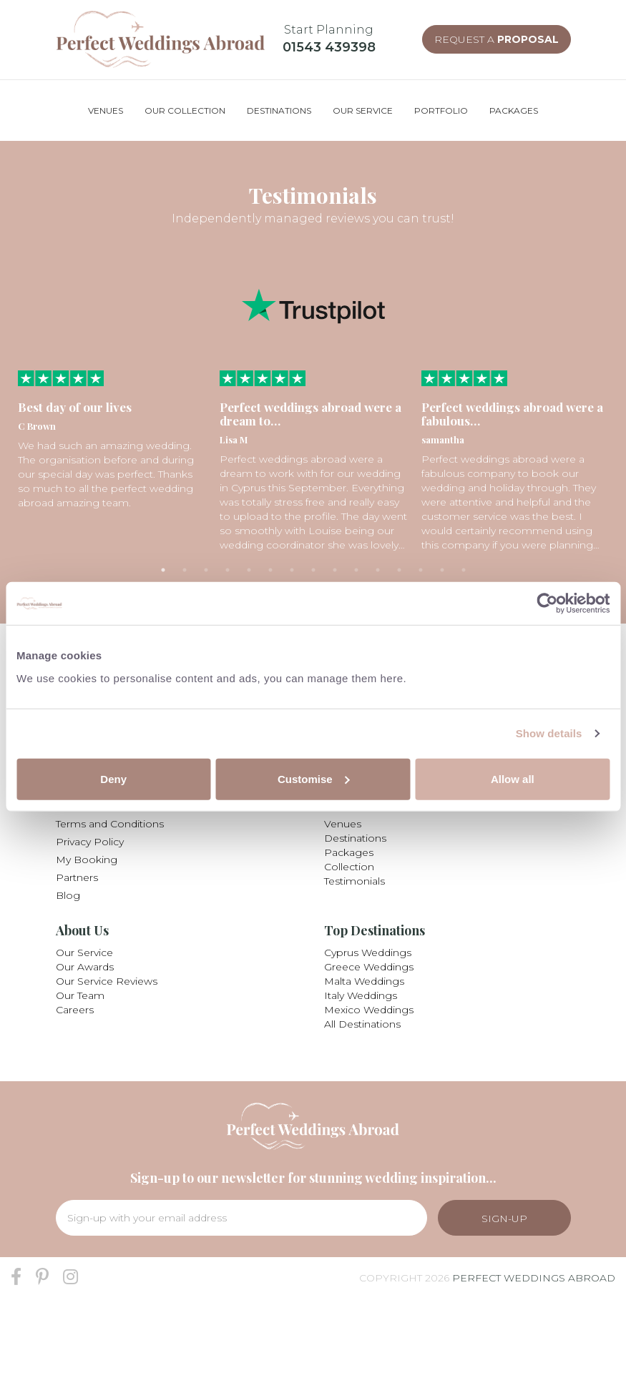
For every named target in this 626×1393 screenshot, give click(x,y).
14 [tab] (442, 570)
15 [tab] (463, 570)
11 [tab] (378, 570)
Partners (77, 877)
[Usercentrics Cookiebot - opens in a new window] (547, 603)
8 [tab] (313, 570)
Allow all (512, 778)
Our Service (84, 952)
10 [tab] (356, 570)
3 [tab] (206, 570)
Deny (113, 778)
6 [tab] (270, 570)
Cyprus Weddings (367, 952)
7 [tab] (292, 570)
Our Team (80, 995)
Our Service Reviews (106, 981)
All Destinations (362, 1024)
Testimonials (354, 881)
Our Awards (85, 966)
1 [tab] (163, 570)
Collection (349, 866)
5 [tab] (249, 570)
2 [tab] (184, 570)
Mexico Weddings (369, 1009)
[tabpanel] (111, 440)
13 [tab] (421, 570)
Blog (68, 895)
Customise (314, 778)
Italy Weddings (360, 995)
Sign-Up (504, 1218)
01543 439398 (329, 47)
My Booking (86, 859)
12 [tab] (399, 570)
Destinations (355, 838)
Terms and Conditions (110, 823)
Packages (348, 852)
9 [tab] (335, 570)
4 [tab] (227, 570)
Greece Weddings (369, 966)
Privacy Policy (90, 841)
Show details (549, 733)
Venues (342, 823)
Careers (75, 1009)
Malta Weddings (364, 981)
